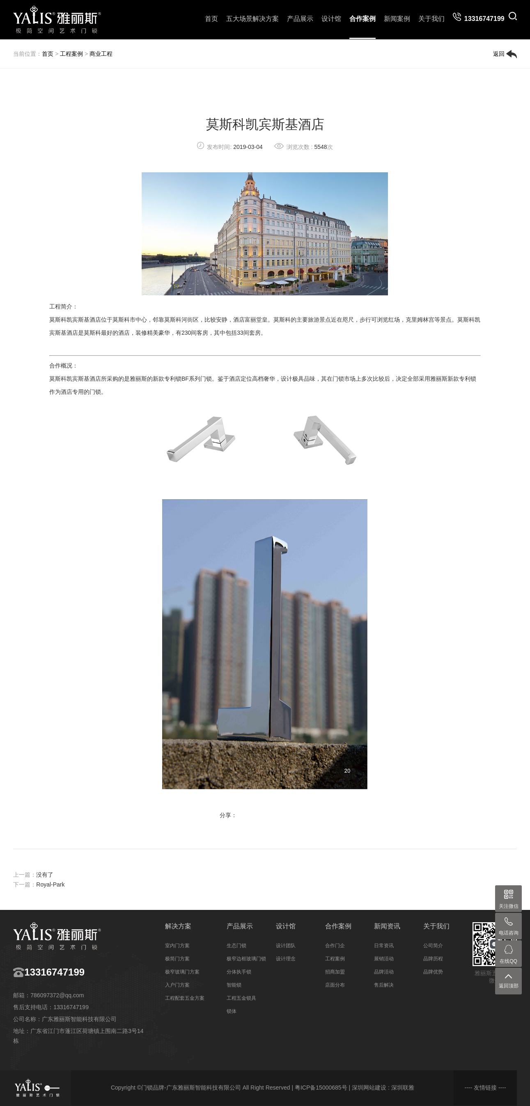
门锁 (206, 378)
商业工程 (100, 53)
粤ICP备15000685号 (321, 1087)
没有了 (44, 874)
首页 (211, 18)
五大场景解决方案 (252, 18)
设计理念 (286, 959)
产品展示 (300, 18)
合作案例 (362, 18)
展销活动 (384, 959)
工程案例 (71, 53)
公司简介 (433, 945)
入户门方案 (177, 985)
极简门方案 (177, 959)
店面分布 (335, 985)
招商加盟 (335, 972)
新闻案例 (397, 18)
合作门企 (335, 945)
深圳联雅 (402, 1087)
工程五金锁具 (241, 998)
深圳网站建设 (369, 1087)
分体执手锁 (239, 972)
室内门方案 (177, 945)
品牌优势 (433, 972)
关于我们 (431, 18)
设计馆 (331, 18)
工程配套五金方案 (184, 998)
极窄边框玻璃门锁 (246, 959)
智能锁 (234, 985)
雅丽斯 (138, 378)
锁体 (231, 1011)
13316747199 (54, 972)
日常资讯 (384, 945)
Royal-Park (50, 884)
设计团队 (286, 945)
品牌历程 (433, 959)
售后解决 (384, 985)
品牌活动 (384, 972)
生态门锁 (236, 945)
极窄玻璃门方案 (182, 972)
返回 (505, 54)
